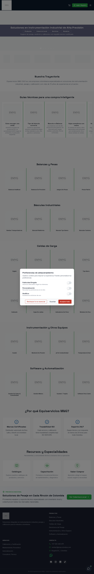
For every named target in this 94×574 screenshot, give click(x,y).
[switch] (69, 283)
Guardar (53, 302)
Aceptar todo (65, 302)
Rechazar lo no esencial (36, 302)
